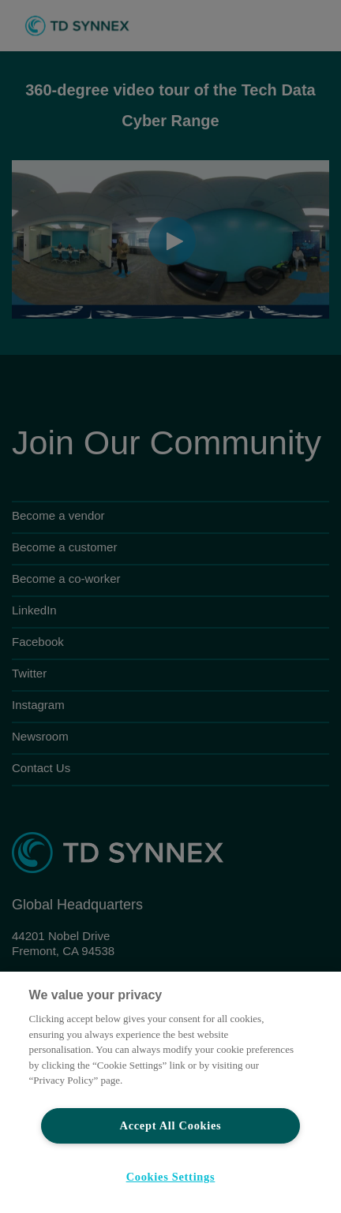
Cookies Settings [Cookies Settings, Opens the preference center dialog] (170, 1176)
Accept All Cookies (171, 1125)
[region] (170, 1092)
